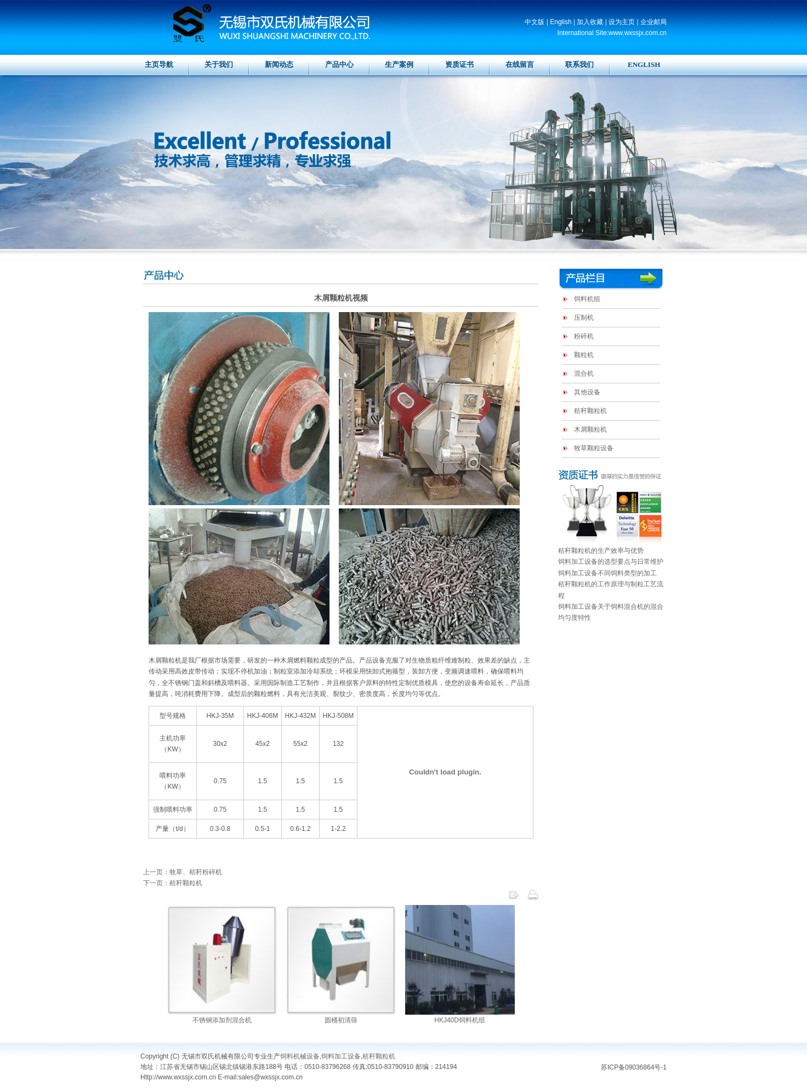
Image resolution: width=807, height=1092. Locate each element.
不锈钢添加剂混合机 (222, 1020)
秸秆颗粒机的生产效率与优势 (601, 551)
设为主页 (622, 22)
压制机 (584, 317)
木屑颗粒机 (590, 429)
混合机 (584, 373)
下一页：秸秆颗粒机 (172, 883)
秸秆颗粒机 (590, 411)
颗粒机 (584, 355)
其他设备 (587, 392)
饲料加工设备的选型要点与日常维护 (610, 561)
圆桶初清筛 (341, 1020)
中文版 (534, 22)
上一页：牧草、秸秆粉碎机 (182, 872)
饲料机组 (587, 299)
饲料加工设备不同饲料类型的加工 (607, 573)
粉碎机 (584, 336)
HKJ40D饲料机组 (459, 1020)
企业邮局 (653, 22)
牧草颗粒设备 (593, 448)
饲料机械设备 (300, 1056)
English (560, 22)
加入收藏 (590, 22)
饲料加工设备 (341, 1056)
